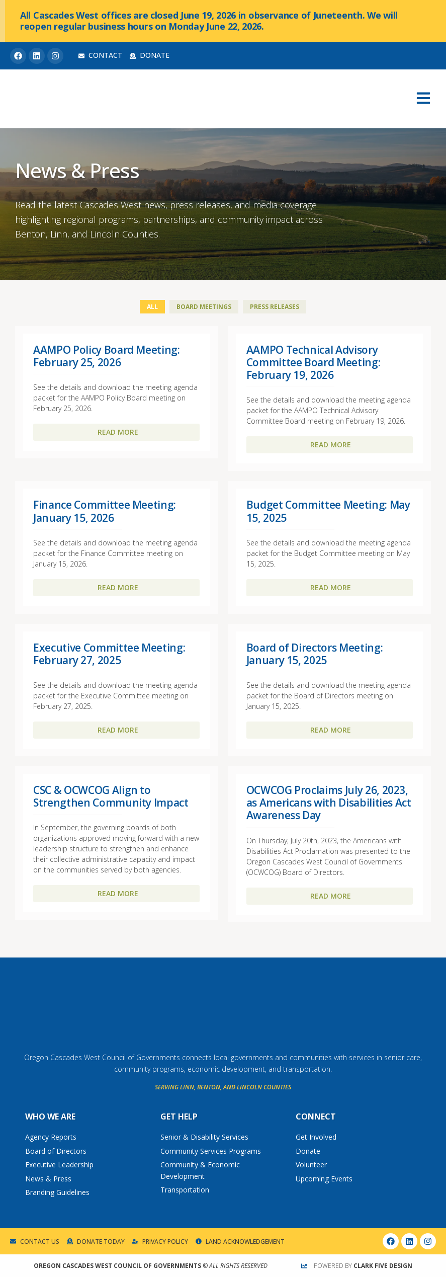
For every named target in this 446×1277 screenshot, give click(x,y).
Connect (316, 1116)
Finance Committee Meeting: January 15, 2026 (104, 511)
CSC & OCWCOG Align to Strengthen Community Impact (111, 796)
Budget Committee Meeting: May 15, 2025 (328, 511)
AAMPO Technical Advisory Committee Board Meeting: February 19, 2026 (313, 362)
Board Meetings (203, 306)
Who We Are (50, 1116)
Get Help (179, 1116)
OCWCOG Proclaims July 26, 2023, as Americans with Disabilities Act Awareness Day (328, 802)
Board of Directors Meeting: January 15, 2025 (314, 654)
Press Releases (274, 306)
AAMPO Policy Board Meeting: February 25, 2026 (106, 356)
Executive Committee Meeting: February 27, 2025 (109, 654)
